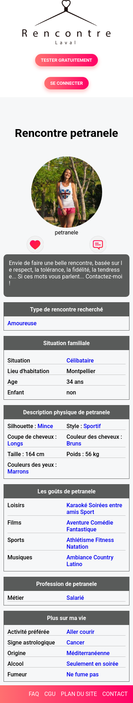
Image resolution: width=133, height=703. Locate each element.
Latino (75, 564)
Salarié (75, 597)
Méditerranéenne (88, 653)
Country (103, 557)
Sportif (92, 426)
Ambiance (79, 557)
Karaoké (77, 505)
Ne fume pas (83, 674)
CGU (50, 694)
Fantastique (81, 529)
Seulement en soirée (92, 663)
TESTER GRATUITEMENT (66, 60)
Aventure (78, 522)
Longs (15, 443)
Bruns (74, 443)
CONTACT (115, 694)
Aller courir (81, 632)
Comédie (101, 522)
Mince (45, 426)
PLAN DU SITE (79, 694)
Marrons (18, 471)
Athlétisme (80, 540)
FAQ (34, 694)
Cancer (76, 642)
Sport (87, 512)
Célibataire (80, 360)
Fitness (104, 540)
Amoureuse (22, 323)
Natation (77, 546)
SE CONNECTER (66, 83)
